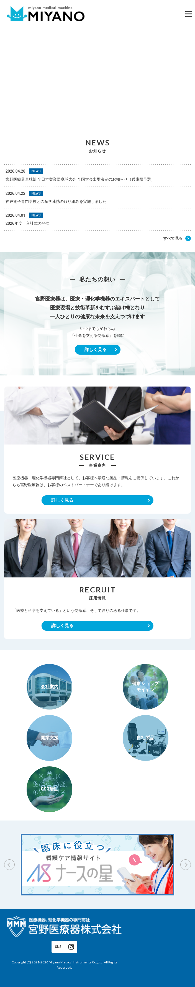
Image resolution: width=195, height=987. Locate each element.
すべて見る (173, 238)
